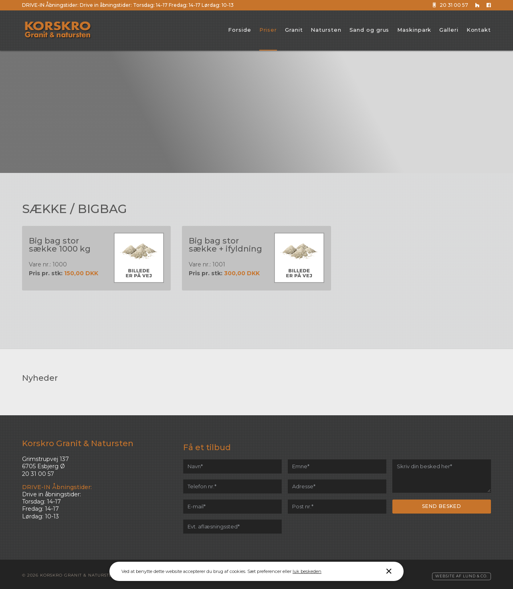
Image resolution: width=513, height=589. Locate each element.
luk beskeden (307, 571)
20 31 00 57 (451, 5)
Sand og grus (369, 29)
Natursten (326, 29)
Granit (294, 29)
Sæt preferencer (264, 571)
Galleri (448, 29)
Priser (268, 29)
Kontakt (479, 29)
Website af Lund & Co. (461, 574)
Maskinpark (414, 29)
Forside (239, 29)
